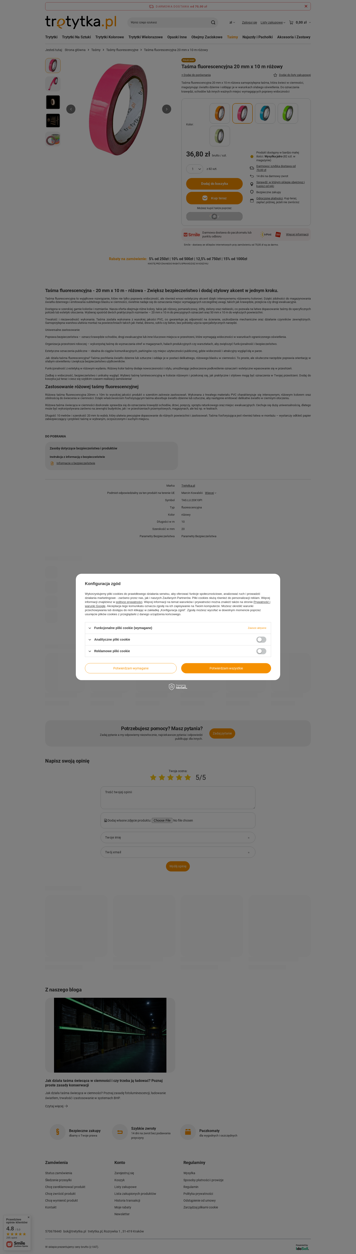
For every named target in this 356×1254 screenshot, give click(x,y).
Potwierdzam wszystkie (226, 668)
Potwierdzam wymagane (130, 668)
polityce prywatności (129, 602)
